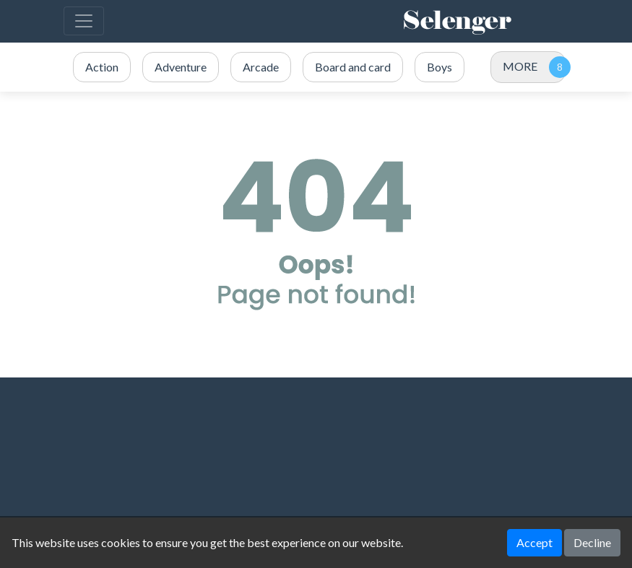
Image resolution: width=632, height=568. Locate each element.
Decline (592, 542)
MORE (520, 66)
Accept (534, 542)
